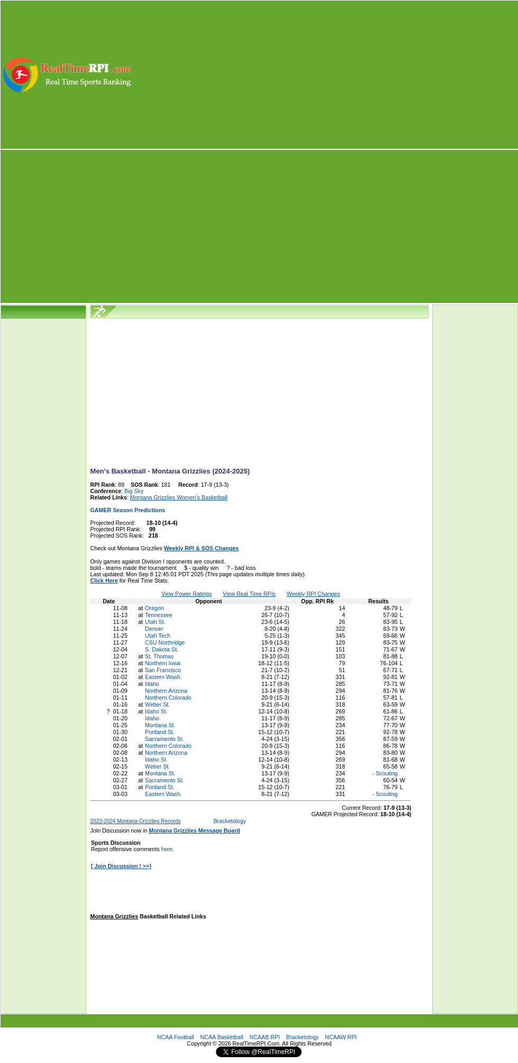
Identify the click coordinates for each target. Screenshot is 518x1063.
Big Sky (133, 491)
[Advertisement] (325, 75)
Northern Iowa (162, 663)
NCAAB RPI (265, 1037)
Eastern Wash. (163, 677)
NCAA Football (175, 1037)
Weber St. (157, 704)
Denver (154, 629)
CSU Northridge (165, 642)
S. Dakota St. (161, 649)
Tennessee (158, 615)
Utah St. (155, 622)
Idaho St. (156, 711)
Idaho (152, 684)
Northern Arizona (166, 690)
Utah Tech (157, 635)
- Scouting (384, 773)
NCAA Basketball (222, 1037)
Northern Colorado (168, 697)
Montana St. (160, 725)
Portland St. (160, 732)
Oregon (154, 608)
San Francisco (163, 670)
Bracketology (229, 821)
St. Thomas (159, 656)
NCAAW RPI (341, 1037)
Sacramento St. (164, 739)
